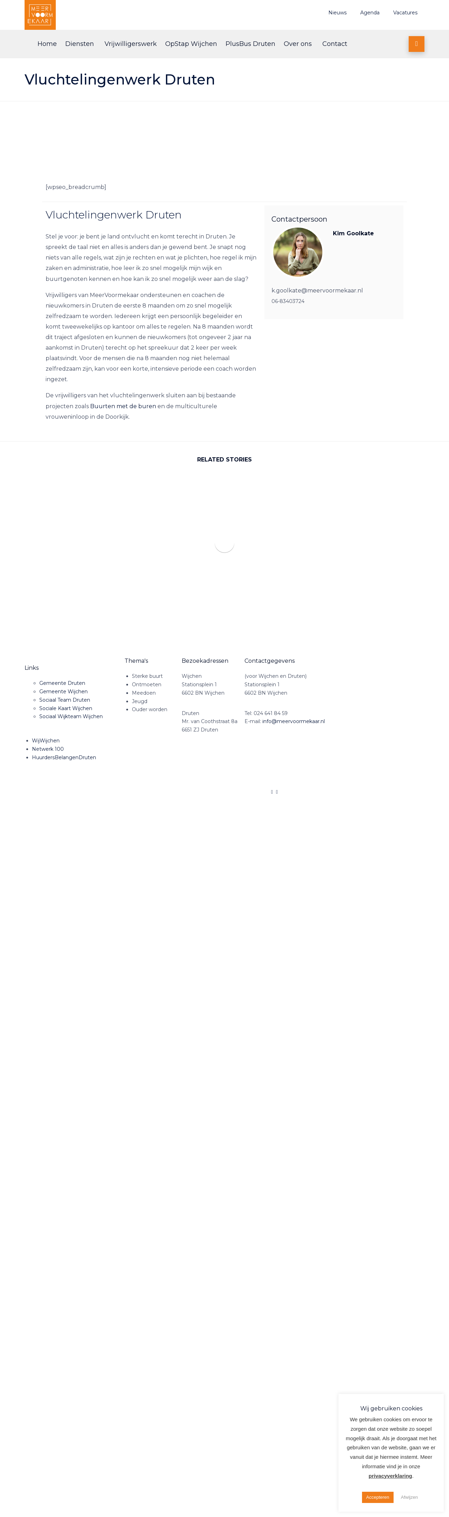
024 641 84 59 (271, 713)
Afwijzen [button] (409, 1497)
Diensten (79, 44)
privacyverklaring (390, 1476)
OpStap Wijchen (191, 44)
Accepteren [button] (377, 1497)
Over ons (298, 44)
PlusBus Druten (250, 44)
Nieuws (337, 12)
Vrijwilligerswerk (131, 44)
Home (47, 44)
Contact (334, 44)
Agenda (370, 12)
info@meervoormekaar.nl (293, 721)
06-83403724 (288, 301)
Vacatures (405, 12)
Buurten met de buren (123, 406)
